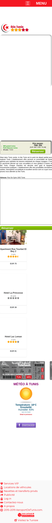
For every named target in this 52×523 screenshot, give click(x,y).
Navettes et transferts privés (21, 491)
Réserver (38, 151)
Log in (7, 498)
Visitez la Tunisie (28, 520)
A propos (9, 506)
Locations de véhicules (17, 487)
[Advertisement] (26, 114)
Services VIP (11, 483)
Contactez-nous (13, 502)
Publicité (9, 494)
